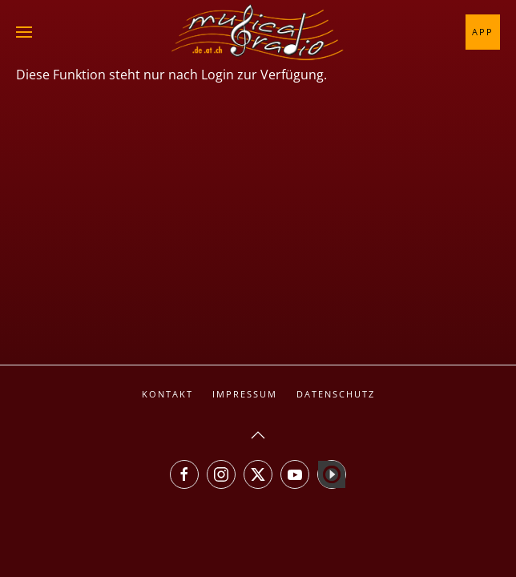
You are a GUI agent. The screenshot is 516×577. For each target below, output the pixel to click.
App (483, 32)
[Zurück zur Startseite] (258, 32)
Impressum (244, 394)
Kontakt (167, 394)
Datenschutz (335, 394)
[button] (24, 32)
